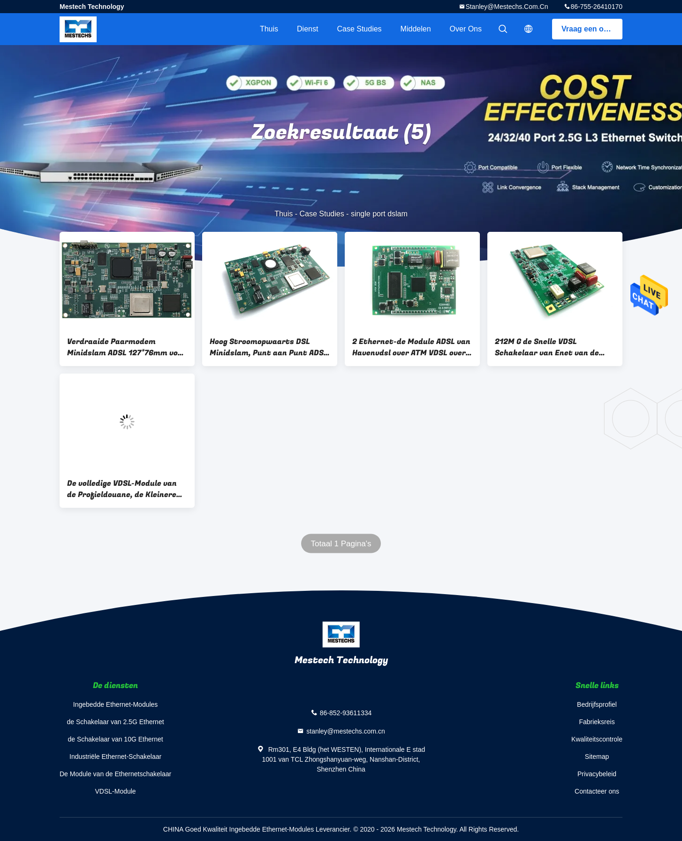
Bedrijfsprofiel (597, 704)
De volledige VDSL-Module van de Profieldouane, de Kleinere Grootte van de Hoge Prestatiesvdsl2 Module (122, 489)
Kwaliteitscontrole (596, 739)
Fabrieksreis (596, 722)
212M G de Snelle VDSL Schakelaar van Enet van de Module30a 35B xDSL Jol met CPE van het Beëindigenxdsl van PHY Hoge (554, 347)
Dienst (307, 29)
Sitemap (597, 756)
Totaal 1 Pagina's (341, 543)
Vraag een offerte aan (591, 29)
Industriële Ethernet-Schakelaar (115, 756)
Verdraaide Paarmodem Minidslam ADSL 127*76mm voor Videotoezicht (126, 347)
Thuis (269, 29)
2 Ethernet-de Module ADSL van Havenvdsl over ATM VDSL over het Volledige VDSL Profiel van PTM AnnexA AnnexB (411, 347)
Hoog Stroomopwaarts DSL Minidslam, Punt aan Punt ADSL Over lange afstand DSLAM (269, 347)
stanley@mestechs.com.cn (506, 6)
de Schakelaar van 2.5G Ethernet (115, 722)
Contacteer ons (597, 791)
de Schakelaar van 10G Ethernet (115, 739)
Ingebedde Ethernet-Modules (115, 704)
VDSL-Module (115, 791)
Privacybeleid (596, 774)
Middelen (416, 29)
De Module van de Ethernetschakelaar (115, 774)
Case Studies (359, 29)
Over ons (466, 29)
